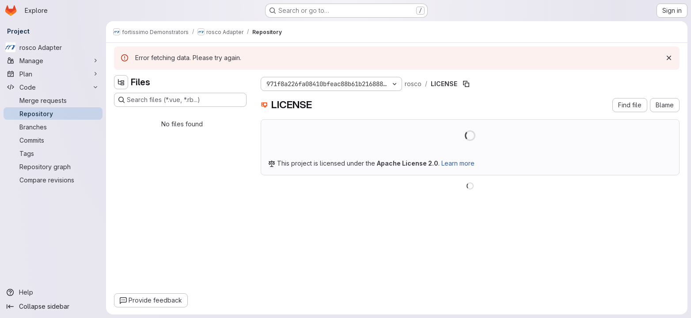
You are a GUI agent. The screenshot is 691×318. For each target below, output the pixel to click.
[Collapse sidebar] (53, 306)
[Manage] (53, 60)
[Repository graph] (53, 166)
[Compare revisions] (53, 180)
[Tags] (53, 153)
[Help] (53, 292)
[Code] (53, 87)
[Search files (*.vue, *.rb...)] (180, 100)
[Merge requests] (53, 100)
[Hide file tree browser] (121, 82)
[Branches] (53, 127)
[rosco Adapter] (53, 47)
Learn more (458, 163)
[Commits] (53, 140)
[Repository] (53, 113)
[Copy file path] (466, 84)
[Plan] (53, 74)
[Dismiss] (669, 58)
